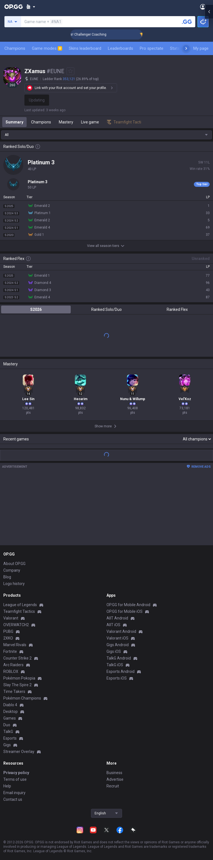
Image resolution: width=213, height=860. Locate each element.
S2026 (36, 309)
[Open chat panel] (209, 100)
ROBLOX (10, 671)
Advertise (114, 779)
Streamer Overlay (18, 751)
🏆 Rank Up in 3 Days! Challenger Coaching (86, 34)
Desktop (10, 711)
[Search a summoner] (187, 21)
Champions (14, 48)
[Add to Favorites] (70, 71)
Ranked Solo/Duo (106, 309)
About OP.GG (14, 563)
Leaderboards (120, 48)
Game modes (47, 48)
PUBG (8, 631)
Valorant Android (121, 631)
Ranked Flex (177, 309)
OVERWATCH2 (16, 625)
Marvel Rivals (14, 645)
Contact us (12, 799)
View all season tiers (106, 245)
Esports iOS (116, 678)
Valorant (10, 618)
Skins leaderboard (85, 48)
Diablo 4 (10, 705)
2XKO (8, 638)
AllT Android (117, 618)
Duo (6, 725)
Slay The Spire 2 (17, 685)
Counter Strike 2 (17, 658)
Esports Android (120, 671)
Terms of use (15, 779)
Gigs (7, 745)
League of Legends (20, 605)
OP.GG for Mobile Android (128, 605)
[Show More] (30, 6)
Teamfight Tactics (19, 611)
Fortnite (10, 651)
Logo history (14, 583)
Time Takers (14, 691)
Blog (7, 577)
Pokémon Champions (22, 698)
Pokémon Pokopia (19, 678)
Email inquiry (14, 792)
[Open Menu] (203, 6)
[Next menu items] (186, 48)
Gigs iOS (113, 651)
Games (9, 718)
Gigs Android (117, 645)
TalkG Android (118, 658)
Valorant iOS (117, 638)
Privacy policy (16, 772)
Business (114, 772)
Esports (10, 738)
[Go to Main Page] (13, 6)
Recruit (112, 786)
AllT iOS (113, 625)
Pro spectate (151, 48)
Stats (175, 48)
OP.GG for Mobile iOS (124, 611)
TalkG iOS (114, 665)
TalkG (8, 731)
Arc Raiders (13, 665)
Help (7, 786)
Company (11, 570)
